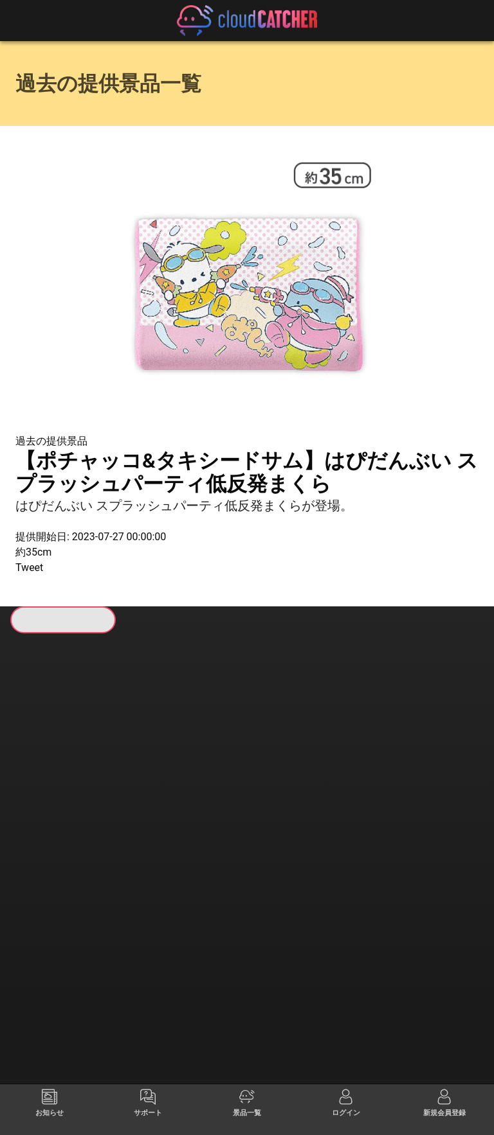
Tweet (29, 567)
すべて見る (64, 814)
